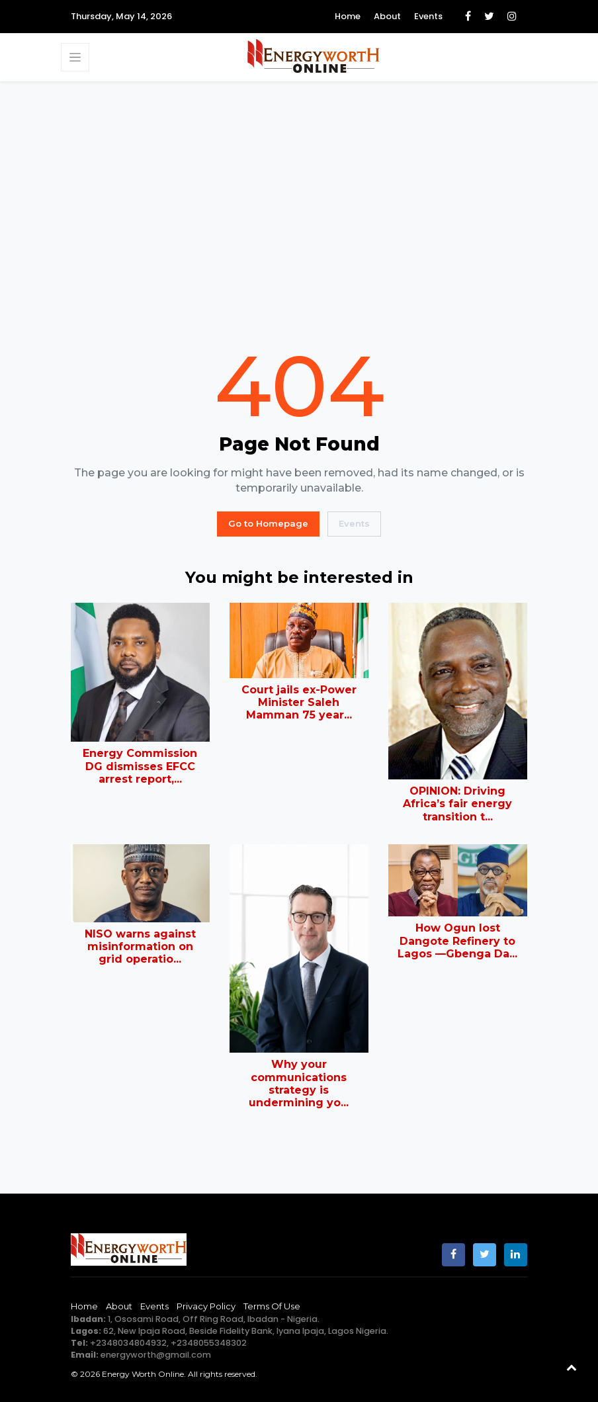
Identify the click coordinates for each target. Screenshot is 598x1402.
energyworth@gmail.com (156, 1354)
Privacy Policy (206, 1306)
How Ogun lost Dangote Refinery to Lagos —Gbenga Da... (457, 940)
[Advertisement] (299, 212)
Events (428, 16)
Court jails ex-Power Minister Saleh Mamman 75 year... (299, 702)
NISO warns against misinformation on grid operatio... (140, 946)
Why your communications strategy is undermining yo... (299, 1083)
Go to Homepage (268, 523)
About (387, 16)
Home (348, 16)
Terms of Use (271, 1306)
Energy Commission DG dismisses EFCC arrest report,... (140, 766)
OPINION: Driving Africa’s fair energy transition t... (457, 803)
